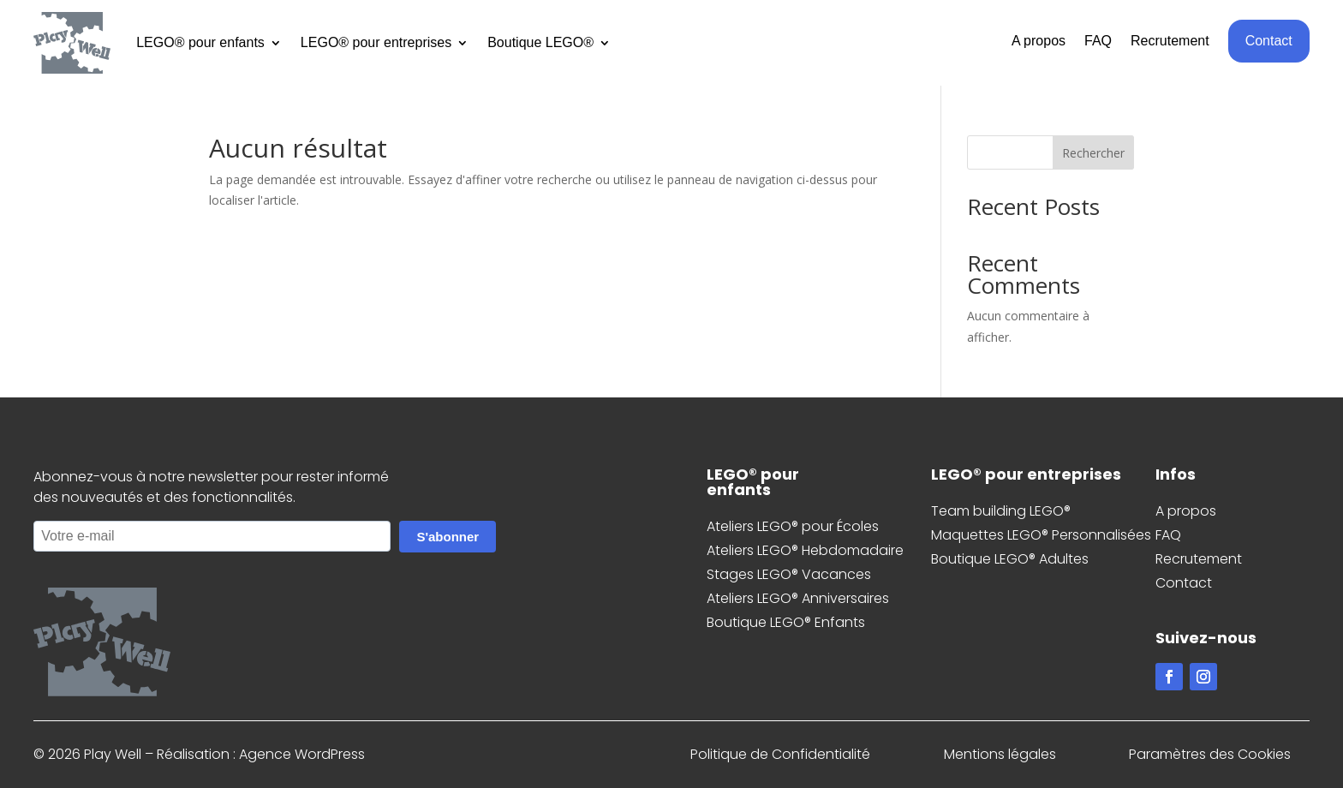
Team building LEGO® (1001, 511)
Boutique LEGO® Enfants (786, 622)
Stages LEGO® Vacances (789, 574)
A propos (1038, 41)
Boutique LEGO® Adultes (1010, 559)
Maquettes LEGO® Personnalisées (1041, 535)
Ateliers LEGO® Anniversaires (798, 598)
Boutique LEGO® (540, 42)
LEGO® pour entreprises (376, 42)
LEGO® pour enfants (200, 42)
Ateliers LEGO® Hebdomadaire (805, 550)
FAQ (1098, 41)
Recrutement (1170, 41)
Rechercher (1093, 153)
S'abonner (447, 536)
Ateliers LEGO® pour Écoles (793, 526)
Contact (1268, 40)
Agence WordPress (302, 754)
